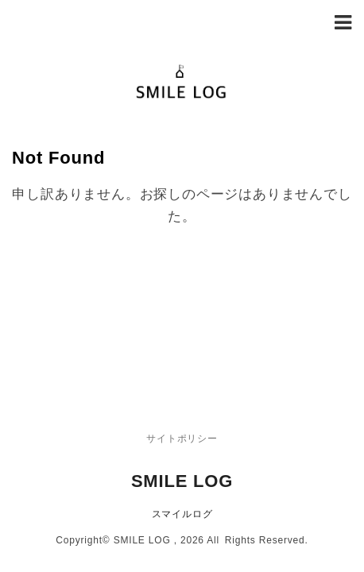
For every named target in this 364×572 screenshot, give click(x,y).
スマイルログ (182, 402)
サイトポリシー (182, 327)
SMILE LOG (182, 370)
